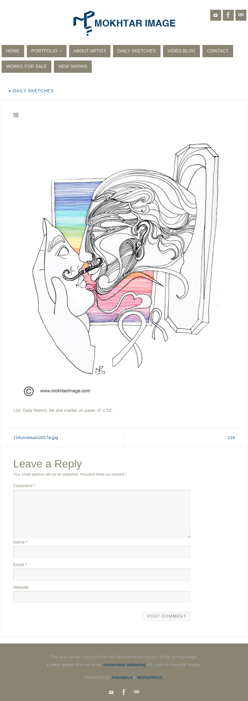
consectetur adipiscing (124, 664)
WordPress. (150, 677)
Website (21, 587)
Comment (24, 485)
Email (20, 564)
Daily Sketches (31, 90)
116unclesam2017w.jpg (35, 437)
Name (20, 542)
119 (231, 437)
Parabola (122, 677)
